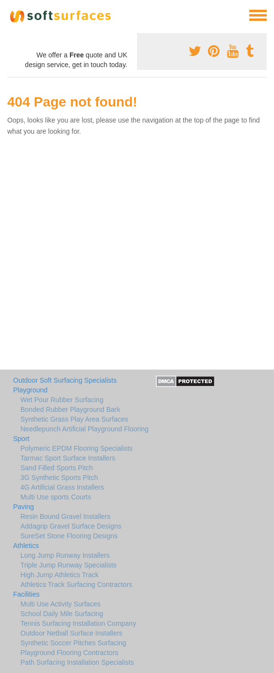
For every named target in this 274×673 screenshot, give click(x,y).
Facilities (26, 594)
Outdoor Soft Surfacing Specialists (65, 380)
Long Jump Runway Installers (65, 555)
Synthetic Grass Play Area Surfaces (74, 419)
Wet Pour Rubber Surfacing (61, 400)
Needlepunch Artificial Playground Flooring (84, 429)
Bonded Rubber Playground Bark (70, 409)
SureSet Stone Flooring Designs (69, 536)
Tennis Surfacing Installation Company (78, 623)
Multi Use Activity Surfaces (60, 604)
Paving (23, 507)
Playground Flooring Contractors (69, 652)
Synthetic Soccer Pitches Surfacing (73, 643)
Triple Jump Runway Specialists (68, 565)
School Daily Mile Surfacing (61, 614)
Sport (21, 439)
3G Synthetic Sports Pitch (59, 477)
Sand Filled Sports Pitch (56, 468)
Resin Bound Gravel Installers (65, 516)
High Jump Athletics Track (59, 575)
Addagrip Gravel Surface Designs (70, 526)
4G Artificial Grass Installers (62, 487)
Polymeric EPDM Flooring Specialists (76, 448)
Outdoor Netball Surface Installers (71, 633)
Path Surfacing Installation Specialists (77, 662)
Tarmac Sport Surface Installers (67, 458)
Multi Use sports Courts (55, 497)
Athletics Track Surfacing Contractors (76, 584)
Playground (30, 390)
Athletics (26, 545)
